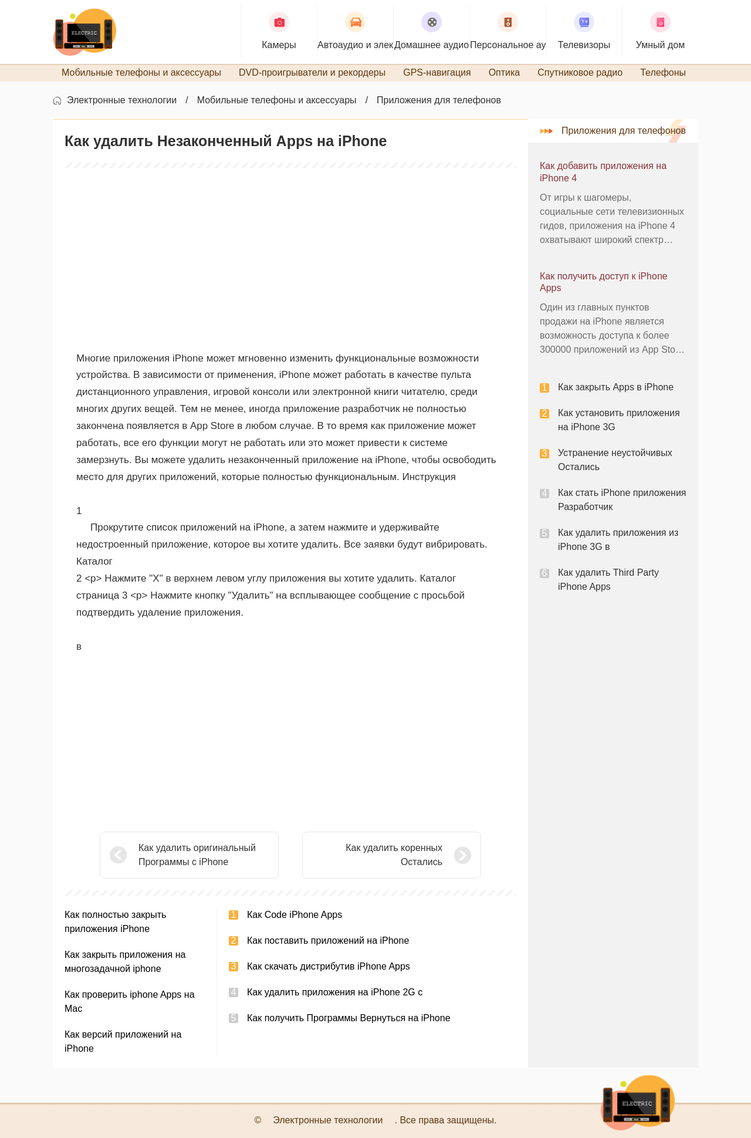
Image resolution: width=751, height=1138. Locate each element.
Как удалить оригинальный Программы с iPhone (197, 855)
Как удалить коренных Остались (394, 855)
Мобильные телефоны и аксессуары (277, 100)
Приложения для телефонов (439, 100)
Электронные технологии (122, 100)
